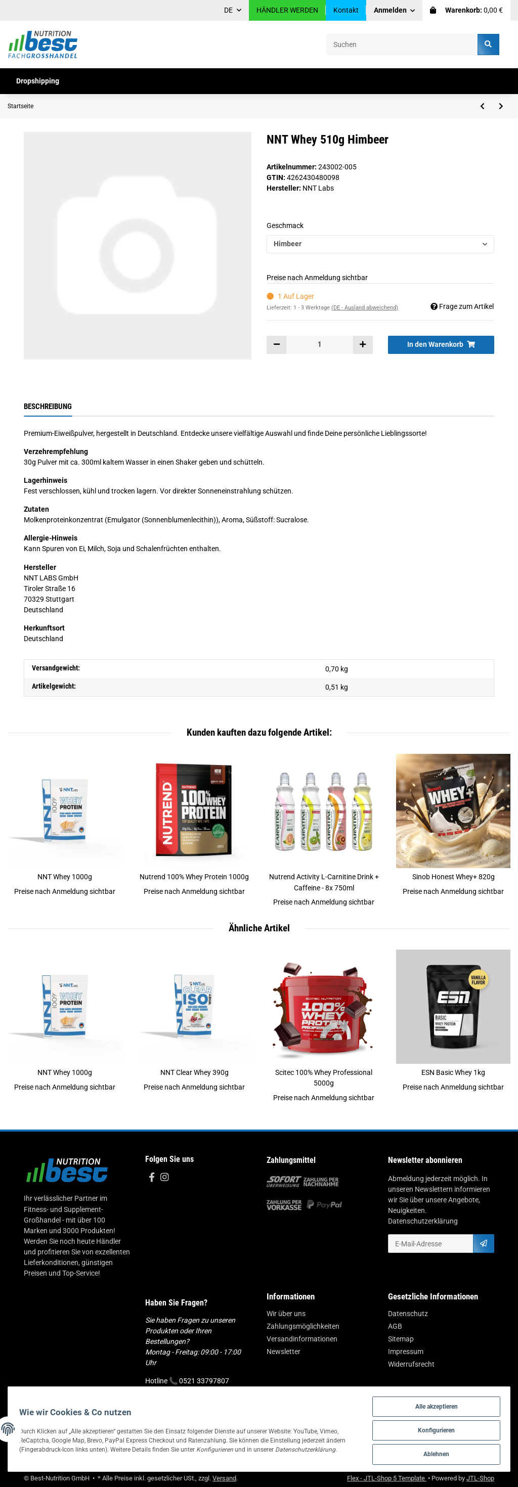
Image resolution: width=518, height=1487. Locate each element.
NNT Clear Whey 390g (194, 1072)
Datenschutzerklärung (423, 1221)
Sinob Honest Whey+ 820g (453, 877)
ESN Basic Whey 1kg (453, 1072)
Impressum (405, 1351)
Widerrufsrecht (411, 1364)
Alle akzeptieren (432, 1404)
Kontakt (346, 10)
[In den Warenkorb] (441, 345)
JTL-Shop (480, 1478)
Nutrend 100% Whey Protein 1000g (194, 877)
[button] (394, 10)
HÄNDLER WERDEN (287, 10)
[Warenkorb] (466, 10)
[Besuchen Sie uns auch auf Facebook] (151, 1178)
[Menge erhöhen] (363, 345)
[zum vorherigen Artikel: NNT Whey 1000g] (482, 106)
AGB (395, 1326)
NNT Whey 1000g (64, 877)
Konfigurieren (432, 1428)
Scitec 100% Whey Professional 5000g (323, 1077)
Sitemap (401, 1339)
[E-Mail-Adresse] (430, 1243)
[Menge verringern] (277, 345)
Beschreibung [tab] (48, 406)
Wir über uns (286, 1314)
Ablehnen (432, 1453)
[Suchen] (402, 44)
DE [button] (228, 10)
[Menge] (319, 345)
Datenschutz (408, 1314)
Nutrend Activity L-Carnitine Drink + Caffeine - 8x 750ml (324, 882)
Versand (224, 1478)
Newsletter (283, 1351)
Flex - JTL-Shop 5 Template (386, 1478)
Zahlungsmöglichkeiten (303, 1326)
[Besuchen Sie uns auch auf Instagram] (164, 1178)
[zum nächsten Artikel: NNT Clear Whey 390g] (501, 106)
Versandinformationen (302, 1339)
